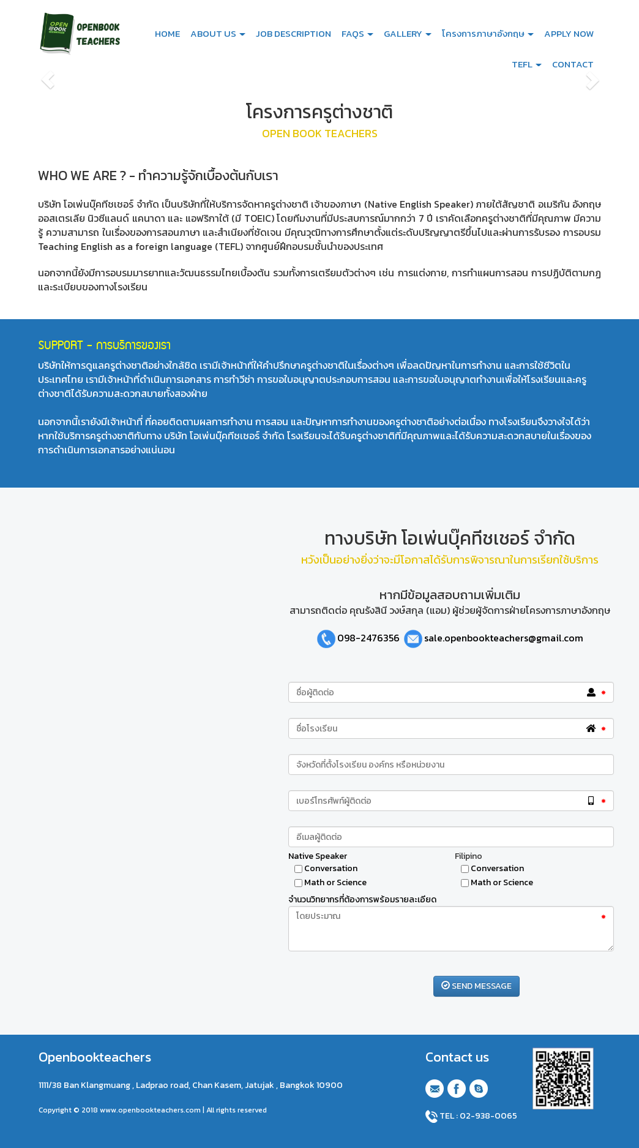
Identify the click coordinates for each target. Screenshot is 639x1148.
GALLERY (408, 33)
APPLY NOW (569, 33)
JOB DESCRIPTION (293, 33)
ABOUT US (217, 33)
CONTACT (573, 64)
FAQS (357, 33)
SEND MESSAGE (476, 986)
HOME (167, 33)
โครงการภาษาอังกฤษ (488, 33)
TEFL (527, 64)
